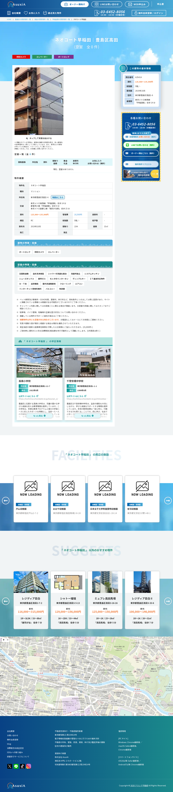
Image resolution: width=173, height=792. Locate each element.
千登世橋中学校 (75, 381)
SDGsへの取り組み (15, 752)
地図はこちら (57, 197)
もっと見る (39, 415)
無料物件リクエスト (139, 164)
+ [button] (4, 640)
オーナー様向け (74, 4)
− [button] (7, 640)
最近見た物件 (52, 13)
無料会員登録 (12, 739)
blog (9, 743)
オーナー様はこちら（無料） (140, 153)
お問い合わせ (12, 735)
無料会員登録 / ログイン (148, 13)
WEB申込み (137, 4)
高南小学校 (25, 381)
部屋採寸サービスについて (18, 756)
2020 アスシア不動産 (139, 785)
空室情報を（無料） (141, 135)
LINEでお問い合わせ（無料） (143, 145)
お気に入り (32, 13)
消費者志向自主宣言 (15, 748)
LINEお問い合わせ (107, 4)
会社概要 (14, 13)
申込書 (160, 4)
